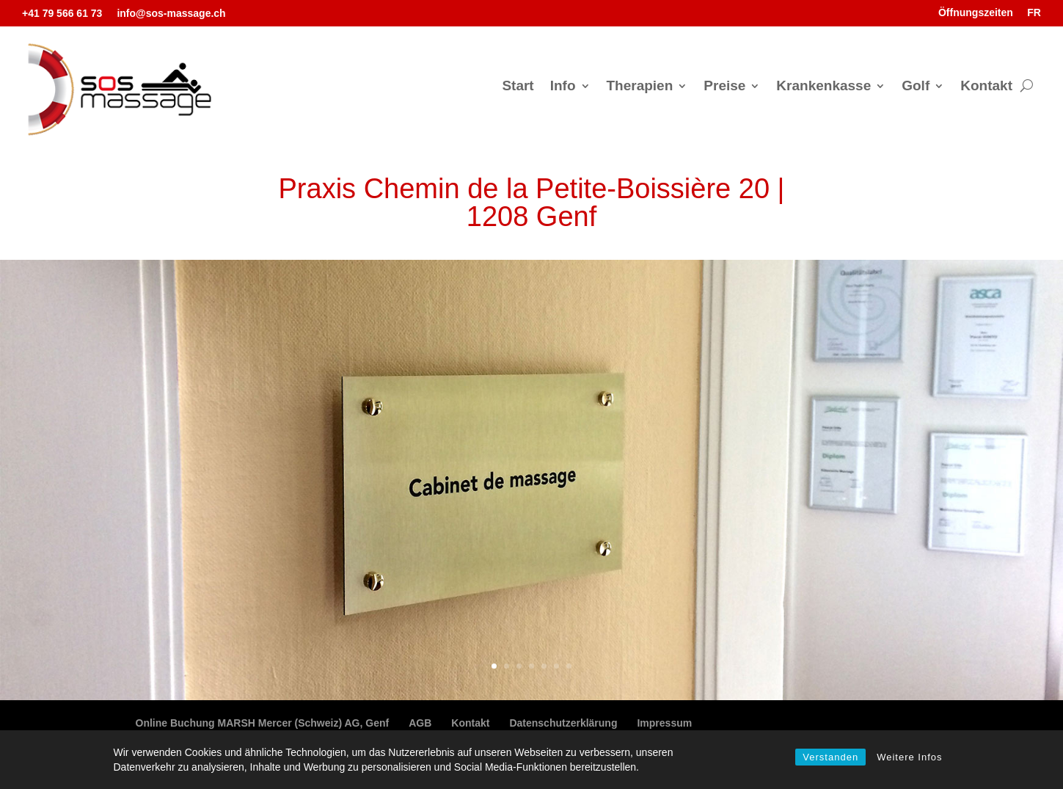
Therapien (640, 87)
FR (1034, 12)
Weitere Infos (909, 757)
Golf (915, 87)
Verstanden (830, 757)
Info (563, 87)
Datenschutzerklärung (563, 723)
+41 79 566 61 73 (62, 13)
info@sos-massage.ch (171, 13)
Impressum (664, 723)
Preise (724, 87)
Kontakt (986, 87)
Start (517, 87)
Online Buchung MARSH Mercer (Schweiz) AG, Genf (263, 723)
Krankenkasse (823, 87)
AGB (420, 723)
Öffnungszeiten (975, 12)
